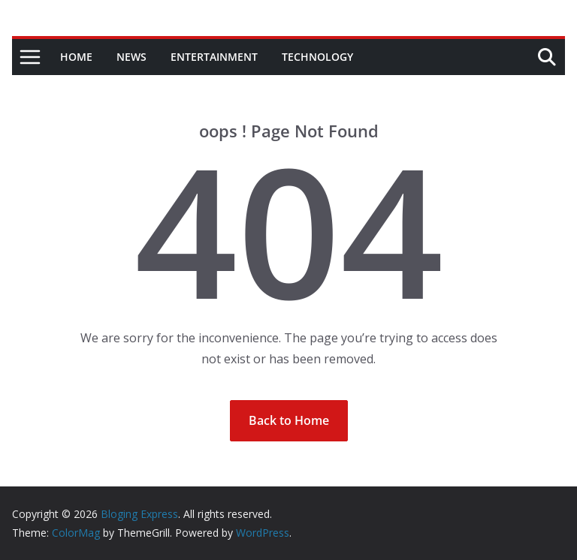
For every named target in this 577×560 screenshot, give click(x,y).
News (131, 57)
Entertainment (214, 57)
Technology (317, 57)
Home (76, 57)
